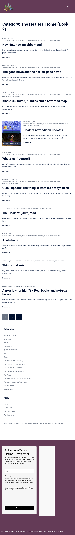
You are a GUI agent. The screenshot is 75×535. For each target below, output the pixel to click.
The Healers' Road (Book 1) (53, 40)
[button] (68, 6)
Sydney (60, 531)
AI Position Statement (55, 423)
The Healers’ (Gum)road (19, 213)
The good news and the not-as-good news (31, 72)
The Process (59, 261)
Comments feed (9, 411)
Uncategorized (9, 386)
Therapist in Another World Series (15, 382)
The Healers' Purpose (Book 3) (32, 40)
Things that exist (14, 265)
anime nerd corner (10, 335)
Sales (6, 357)
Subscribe (19, 508)
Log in (6, 404)
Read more (6, 57)
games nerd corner (10, 350)
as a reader (7, 339)
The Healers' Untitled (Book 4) (14, 371)
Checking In (8, 346)
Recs (5, 353)
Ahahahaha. (10, 240)
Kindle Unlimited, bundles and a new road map (34, 101)
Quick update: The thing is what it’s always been (35, 188)
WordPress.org (9, 415)
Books (6, 343)
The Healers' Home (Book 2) (11, 40)
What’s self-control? (16, 159)
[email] (19, 471)
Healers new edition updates (43, 130)
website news (8, 389)
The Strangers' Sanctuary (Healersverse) (17, 378)
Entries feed (8, 408)
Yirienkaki (39, 531)
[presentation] (19, 500)
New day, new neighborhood (22, 45)
